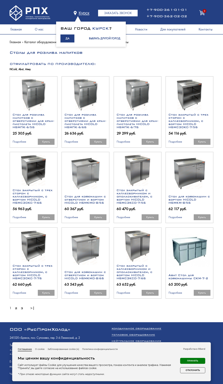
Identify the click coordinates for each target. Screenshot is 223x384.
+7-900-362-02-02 (166, 16)
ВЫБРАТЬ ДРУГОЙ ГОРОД (104, 38)
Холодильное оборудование (136, 328)
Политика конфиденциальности (100, 349)
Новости (141, 29)
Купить (46, 141)
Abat (21, 69)
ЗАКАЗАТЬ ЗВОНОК (118, 13)
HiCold (13, 69)
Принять (192, 360)
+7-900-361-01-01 (166, 10)
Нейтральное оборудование (136, 341)
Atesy (28, 69)
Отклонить (193, 370)
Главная (16, 29)
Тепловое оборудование (133, 334)
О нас (39, 29)
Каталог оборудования (41, 42)
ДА (67, 38)
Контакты (206, 29)
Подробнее (19, 141)
